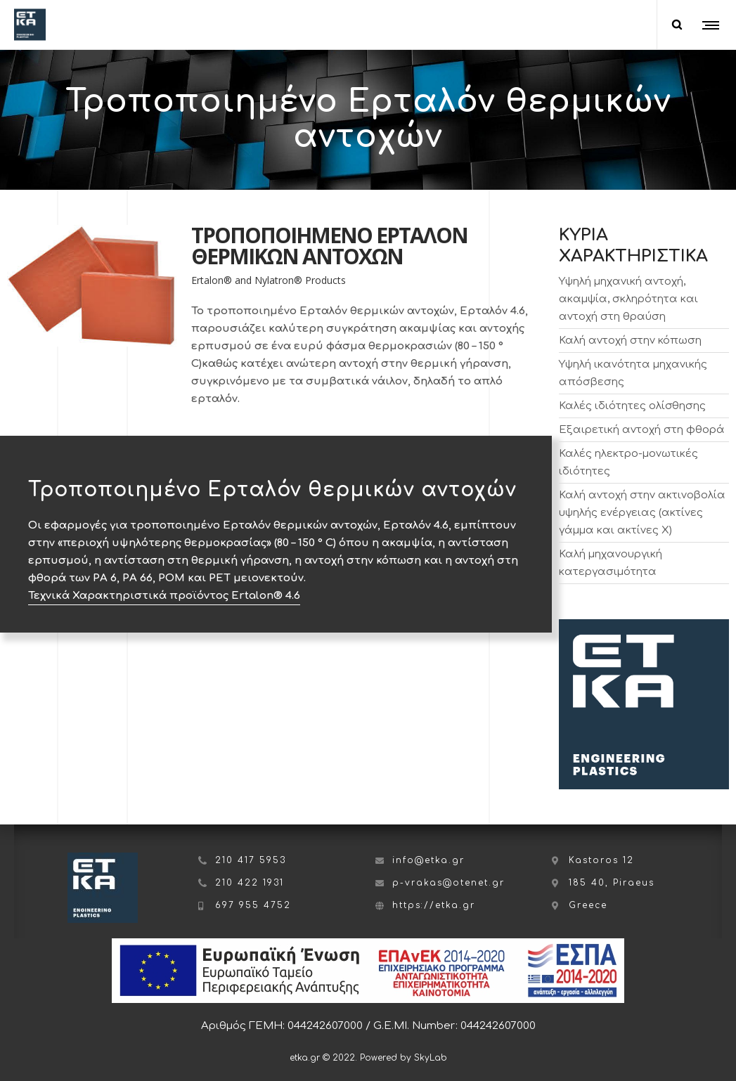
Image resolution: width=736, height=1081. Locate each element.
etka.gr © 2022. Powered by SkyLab (368, 1058)
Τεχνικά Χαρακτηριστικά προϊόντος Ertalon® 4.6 (164, 596)
